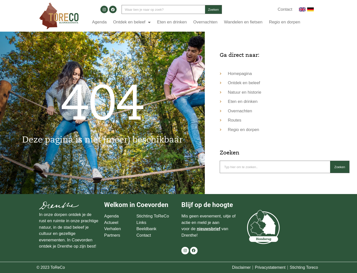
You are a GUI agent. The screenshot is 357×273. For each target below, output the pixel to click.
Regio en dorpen (284, 22)
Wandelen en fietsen (243, 22)
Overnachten (205, 22)
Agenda (99, 22)
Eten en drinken (172, 22)
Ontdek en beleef (131, 22)
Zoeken (213, 9)
